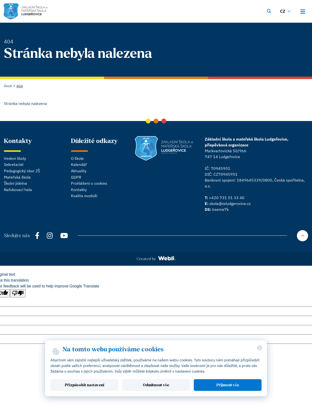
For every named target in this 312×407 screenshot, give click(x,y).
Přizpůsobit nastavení (84, 385)
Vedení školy (15, 158)
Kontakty (79, 189)
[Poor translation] (18, 293)
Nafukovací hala (18, 189)
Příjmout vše (227, 385)
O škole (77, 158)
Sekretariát (14, 164)
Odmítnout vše (156, 385)
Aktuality (79, 170)
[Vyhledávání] (269, 11)
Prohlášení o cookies (89, 183)
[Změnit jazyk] (286, 11)
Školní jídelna (15, 183)
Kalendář (79, 164)
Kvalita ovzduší (84, 195)
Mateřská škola (17, 177)
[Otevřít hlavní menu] (304, 11)
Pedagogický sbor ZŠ (22, 170)
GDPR (76, 177)
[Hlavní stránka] (25, 11)
